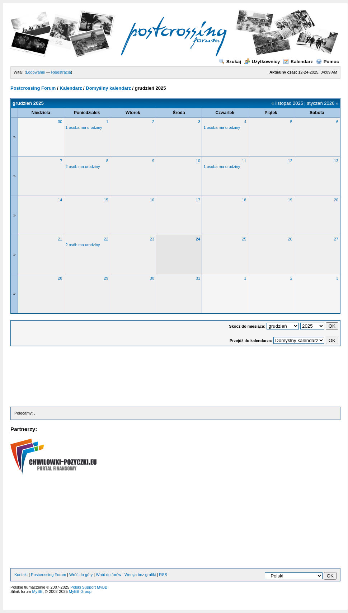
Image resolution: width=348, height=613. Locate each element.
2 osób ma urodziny (83, 166)
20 (336, 200)
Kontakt (21, 574)
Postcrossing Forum (33, 88)
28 (60, 278)
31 (198, 278)
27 (336, 239)
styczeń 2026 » (322, 103)
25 (244, 239)
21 (60, 239)
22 (106, 239)
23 (152, 239)
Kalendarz (298, 61)
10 (198, 161)
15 (106, 200)
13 (336, 161)
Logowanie (35, 72)
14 (60, 200)
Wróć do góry (81, 574)
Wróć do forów (108, 574)
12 (290, 161)
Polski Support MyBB (88, 587)
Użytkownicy (262, 61)
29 (106, 278)
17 (198, 200)
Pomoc (327, 61)
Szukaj (230, 61)
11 (244, 161)
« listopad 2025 (287, 103)
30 (60, 122)
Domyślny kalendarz (108, 88)
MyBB (37, 591)
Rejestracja (61, 72)
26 (290, 239)
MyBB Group (80, 591)
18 (244, 200)
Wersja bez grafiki (140, 574)
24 (198, 239)
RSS (163, 574)
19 (290, 200)
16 (152, 200)
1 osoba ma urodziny (84, 127)
